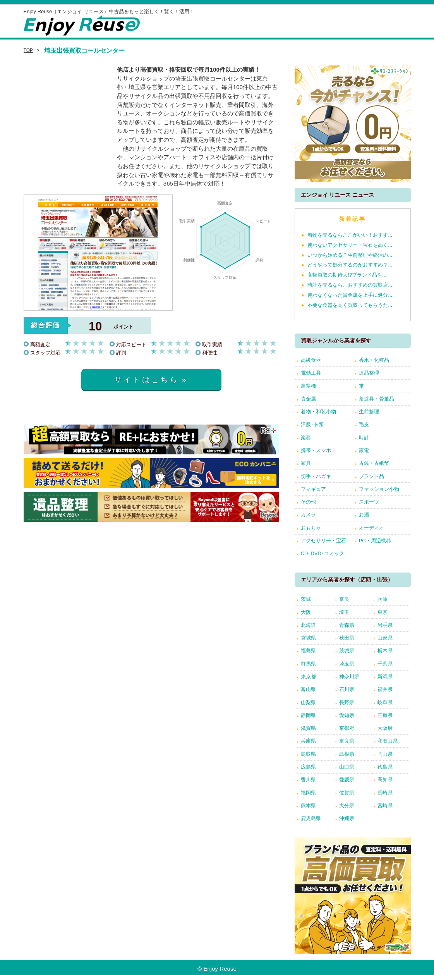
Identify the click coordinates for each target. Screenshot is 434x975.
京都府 (346, 728)
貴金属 (308, 399)
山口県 (346, 767)
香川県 (308, 779)
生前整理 (369, 411)
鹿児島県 (311, 818)
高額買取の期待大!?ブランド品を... (346, 275)
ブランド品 (371, 476)
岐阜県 (385, 702)
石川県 (346, 689)
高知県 (385, 779)
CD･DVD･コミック (322, 553)
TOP (28, 50)
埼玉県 (346, 664)
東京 (382, 612)
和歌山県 (387, 741)
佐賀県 (346, 793)
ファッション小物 (379, 489)
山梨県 (308, 702)
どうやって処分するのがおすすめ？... (349, 265)
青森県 (346, 625)
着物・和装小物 (318, 411)
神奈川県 (349, 676)
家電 (364, 450)
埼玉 (344, 612)
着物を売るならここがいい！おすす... (349, 235)
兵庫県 (308, 741)
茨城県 (346, 650)
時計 (364, 437)
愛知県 (346, 715)
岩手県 (385, 625)
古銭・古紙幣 (374, 463)
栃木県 (385, 650)
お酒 (364, 515)
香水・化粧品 (374, 360)
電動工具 (311, 373)
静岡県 (308, 715)
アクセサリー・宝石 (323, 540)
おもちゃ (311, 528)
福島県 (308, 650)
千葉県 (385, 664)
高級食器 (311, 360)
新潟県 (385, 676)
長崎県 (385, 793)
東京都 (308, 676)
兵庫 (382, 599)
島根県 (346, 754)
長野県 (346, 702)
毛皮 (364, 424)
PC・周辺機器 (375, 540)
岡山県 (385, 754)
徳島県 (385, 767)
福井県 (385, 689)
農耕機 (308, 386)
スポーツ (369, 502)
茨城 (306, 599)
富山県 (308, 689)
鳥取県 (308, 754)
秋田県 (346, 638)
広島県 (308, 767)
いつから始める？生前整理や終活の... (349, 255)
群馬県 (308, 664)
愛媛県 (346, 779)
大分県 (346, 805)
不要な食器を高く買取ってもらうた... (349, 305)
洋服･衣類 (312, 424)
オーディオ (371, 528)
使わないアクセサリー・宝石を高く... (349, 245)
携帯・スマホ (316, 450)
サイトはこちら (146, 380)
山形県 (385, 638)
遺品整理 (369, 373)
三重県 (385, 715)
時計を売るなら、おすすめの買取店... (349, 285)
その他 (308, 502)
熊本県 (308, 805)
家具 (306, 463)
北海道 (308, 625)
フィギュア (313, 489)
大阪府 (385, 728)
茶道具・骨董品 (376, 399)
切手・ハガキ (316, 476)
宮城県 (308, 638)
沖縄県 (346, 818)
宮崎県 (385, 805)
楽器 (306, 437)
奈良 (344, 599)
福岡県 (308, 793)
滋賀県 (308, 728)
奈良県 (346, 741)
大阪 (306, 612)
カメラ (308, 515)
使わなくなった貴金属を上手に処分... (349, 295)
